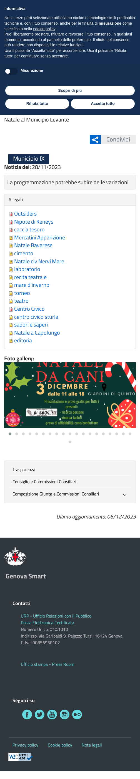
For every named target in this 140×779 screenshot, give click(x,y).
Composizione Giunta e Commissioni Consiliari (55, 493)
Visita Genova (71, 6)
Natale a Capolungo (37, 332)
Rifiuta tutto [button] (37, 767)
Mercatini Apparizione (39, 237)
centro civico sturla (36, 316)
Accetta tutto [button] (103, 767)
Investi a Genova (110, 6)
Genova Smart (57, 28)
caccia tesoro (29, 229)
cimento (23, 253)
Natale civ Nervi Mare (39, 261)
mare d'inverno (31, 284)
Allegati (17, 199)
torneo (22, 293)
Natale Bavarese (33, 245)
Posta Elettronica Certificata (47, 622)
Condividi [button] (115, 139)
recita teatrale (30, 277)
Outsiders (25, 213)
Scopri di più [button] (70, 754)
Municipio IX (30, 87)
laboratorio (27, 269)
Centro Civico (29, 308)
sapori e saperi (31, 324)
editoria (23, 340)
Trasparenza (23, 469)
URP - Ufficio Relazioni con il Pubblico (56, 616)
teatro (21, 300)
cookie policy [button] (44, 693)
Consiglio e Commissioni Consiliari (44, 481)
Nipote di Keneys (33, 221)
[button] (10, 434)
